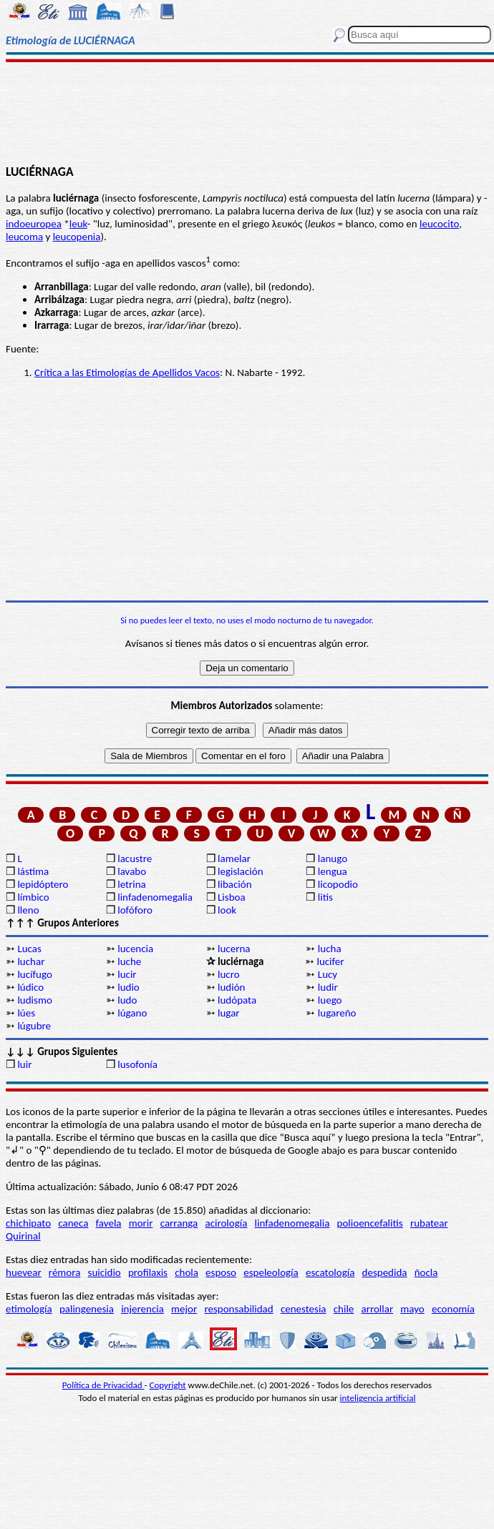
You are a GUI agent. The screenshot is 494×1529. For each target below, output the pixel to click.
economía (453, 1308)
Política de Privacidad (103, 1385)
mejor (184, 1308)
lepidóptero (42, 884)
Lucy (327, 974)
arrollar (378, 1308)
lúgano (132, 1012)
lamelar (234, 858)
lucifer (330, 961)
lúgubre (34, 1025)
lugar (229, 1012)
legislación (240, 871)
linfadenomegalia (155, 897)
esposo (220, 1272)
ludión (231, 987)
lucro (229, 974)
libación (235, 884)
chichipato (28, 1223)
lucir (126, 974)
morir (141, 1223)
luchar (30, 961)
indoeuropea (34, 223)
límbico (33, 897)
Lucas (29, 948)
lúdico (30, 987)
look (227, 910)
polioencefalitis (370, 1223)
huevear (24, 1272)
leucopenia (77, 236)
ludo (127, 1000)
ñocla (426, 1272)
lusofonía (137, 1064)
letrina (131, 884)
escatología (330, 1272)
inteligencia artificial (378, 1397)
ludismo (34, 1000)
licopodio (338, 884)
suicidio (104, 1272)
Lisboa (232, 897)
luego (330, 1000)
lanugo (332, 858)
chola (186, 1272)
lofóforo (134, 910)
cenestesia (303, 1308)
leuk (78, 223)
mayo (412, 1308)
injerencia (142, 1308)
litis (325, 897)
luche (129, 961)
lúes (26, 1012)
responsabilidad (238, 1308)
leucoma (24, 236)
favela (109, 1223)
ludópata (237, 1000)
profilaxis (148, 1272)
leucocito (439, 223)
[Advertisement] (247, 112)
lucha (330, 948)
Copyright (168, 1385)
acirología (226, 1223)
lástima (33, 871)
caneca (73, 1223)
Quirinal (23, 1235)
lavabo (131, 871)
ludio (128, 987)
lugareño (337, 1012)
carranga (179, 1223)
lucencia (135, 948)
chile (344, 1308)
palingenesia (86, 1308)
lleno (28, 910)
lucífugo (34, 974)
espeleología (271, 1272)
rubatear (429, 1223)
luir (24, 1064)
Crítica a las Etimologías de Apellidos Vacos (127, 372)
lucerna (234, 948)
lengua (332, 871)
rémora (65, 1272)
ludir (328, 987)
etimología (29, 1308)
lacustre (134, 858)
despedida (384, 1272)
